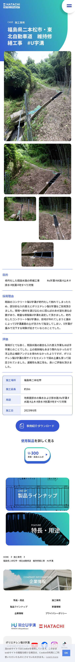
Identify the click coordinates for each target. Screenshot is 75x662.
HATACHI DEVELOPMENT (11, 5)
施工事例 (56, 600)
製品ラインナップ (18, 606)
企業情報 (19, 613)
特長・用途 (18, 600)
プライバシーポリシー (56, 613)
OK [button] (66, 653)
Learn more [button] (52, 656)
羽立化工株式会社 (51, 626)
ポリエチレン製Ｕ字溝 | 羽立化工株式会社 (23, 626)
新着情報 (56, 606)
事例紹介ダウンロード (40, 426)
